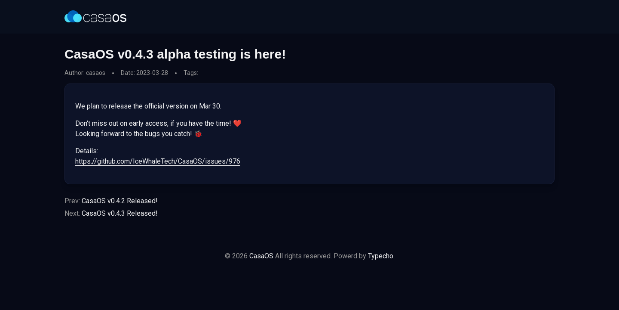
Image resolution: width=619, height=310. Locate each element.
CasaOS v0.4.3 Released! (120, 213)
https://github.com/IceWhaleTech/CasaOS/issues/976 (157, 161)
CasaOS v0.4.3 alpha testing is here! (175, 54)
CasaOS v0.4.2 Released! (120, 201)
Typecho (380, 256)
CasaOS (261, 256)
